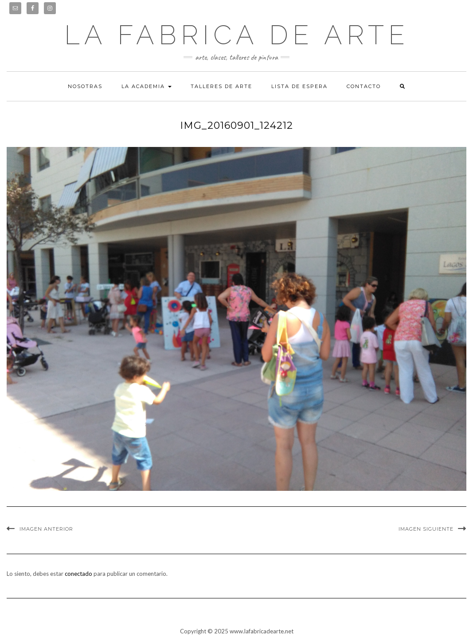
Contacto (364, 86)
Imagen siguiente (426, 529)
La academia (146, 86)
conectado (78, 573)
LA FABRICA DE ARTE (236, 34)
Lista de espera (299, 86)
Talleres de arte (221, 86)
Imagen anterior (46, 529)
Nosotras (85, 86)
